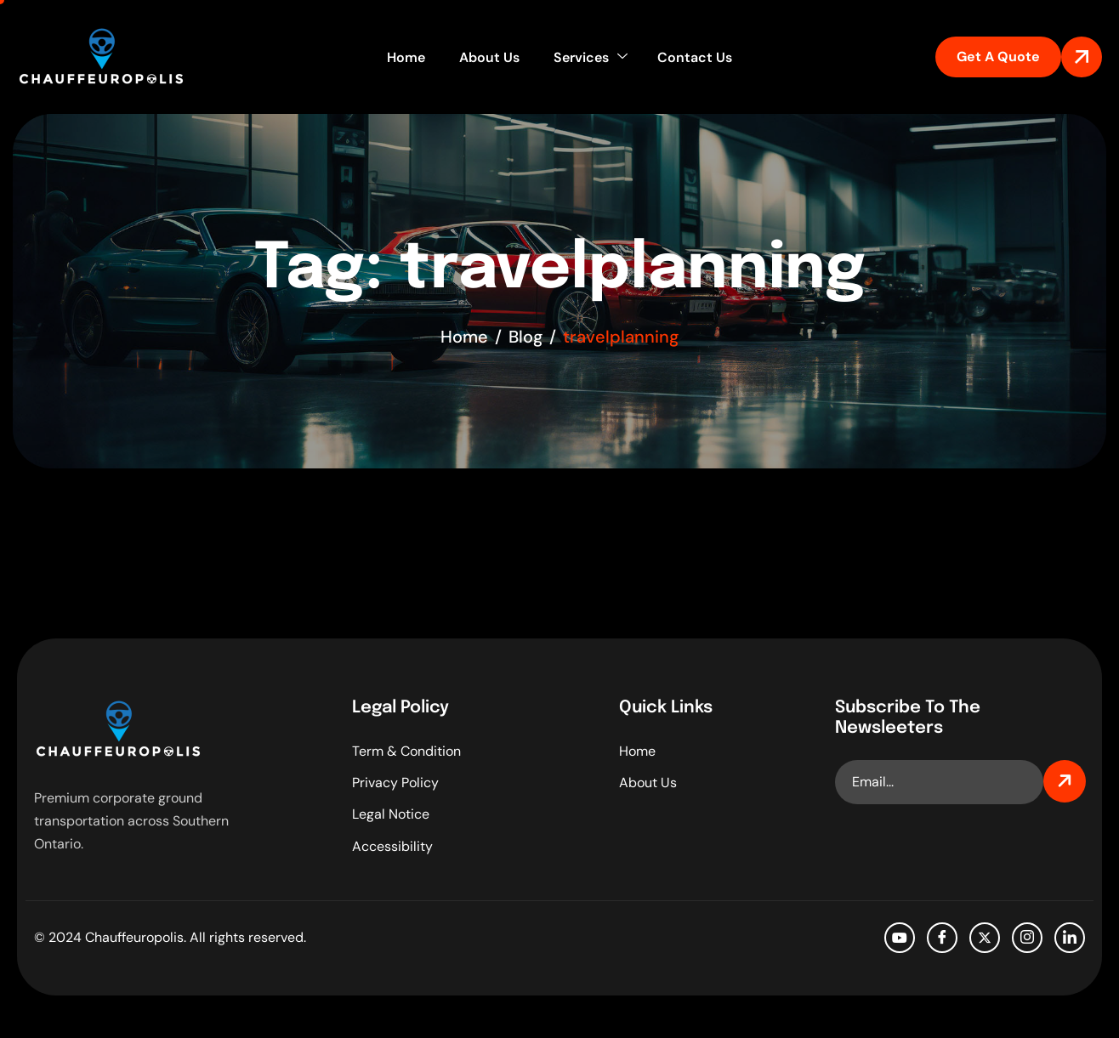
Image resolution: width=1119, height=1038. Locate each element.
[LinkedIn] (1069, 937)
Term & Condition (406, 751)
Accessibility (392, 846)
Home (406, 57)
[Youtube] (899, 937)
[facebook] (942, 937)
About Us (489, 57)
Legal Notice (390, 814)
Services (591, 57)
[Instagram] (1027, 937)
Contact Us (694, 57)
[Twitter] (984, 937)
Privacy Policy (395, 782)
